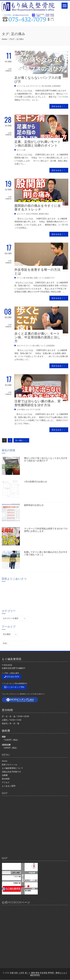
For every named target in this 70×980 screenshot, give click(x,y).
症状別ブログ (49, 278)
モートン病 (39, 86)
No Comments (8, 70)
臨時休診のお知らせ (34, 505)
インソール (21, 86)
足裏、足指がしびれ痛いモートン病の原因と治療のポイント (37, 143)
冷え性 (37, 409)
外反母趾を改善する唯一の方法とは (37, 271)
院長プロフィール (9, 764)
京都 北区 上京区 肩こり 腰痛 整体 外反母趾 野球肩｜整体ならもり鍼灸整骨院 (38, 973)
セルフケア (30, 86)
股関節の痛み (44, 214)
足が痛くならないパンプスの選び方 (37, 79)
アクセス (6, 782)
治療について (38, 278)
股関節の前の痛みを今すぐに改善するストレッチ (37, 207)
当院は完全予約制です (11, 771)
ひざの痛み (21, 409)
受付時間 (6, 778)
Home (4, 761)
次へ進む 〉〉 (21, 440)
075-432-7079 (11, 676)
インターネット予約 (14, 687)
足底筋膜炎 (56, 86)
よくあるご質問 (8, 786)
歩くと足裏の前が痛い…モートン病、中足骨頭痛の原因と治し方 (37, 337)
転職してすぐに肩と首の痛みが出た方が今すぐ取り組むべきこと (45, 553)
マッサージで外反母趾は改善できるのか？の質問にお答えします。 (45, 530)
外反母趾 (47, 86)
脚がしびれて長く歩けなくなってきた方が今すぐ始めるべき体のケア (45, 459)
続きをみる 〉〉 (59, 106)
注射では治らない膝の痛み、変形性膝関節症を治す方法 (37, 403)
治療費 (5, 775)
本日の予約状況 (32, 214)
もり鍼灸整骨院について (12, 768)
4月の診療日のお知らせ (35, 481)
